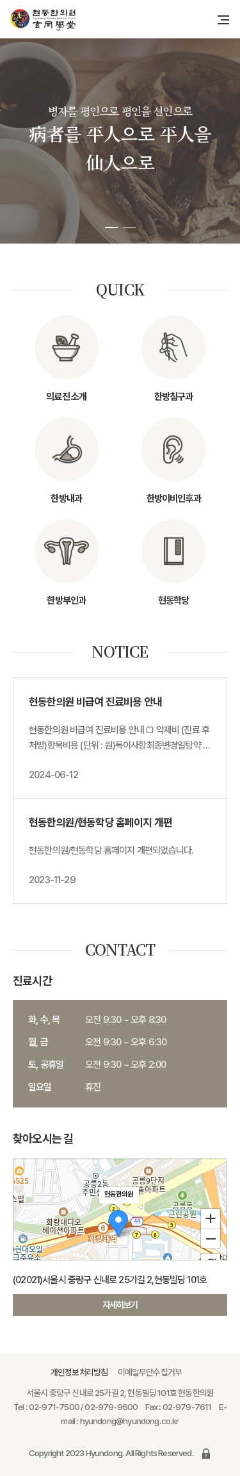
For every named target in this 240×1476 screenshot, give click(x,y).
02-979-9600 (111, 1407)
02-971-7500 (54, 1407)
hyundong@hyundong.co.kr (129, 1421)
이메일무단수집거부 (150, 1372)
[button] (111, 227)
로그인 (206, 1453)
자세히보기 (120, 1305)
